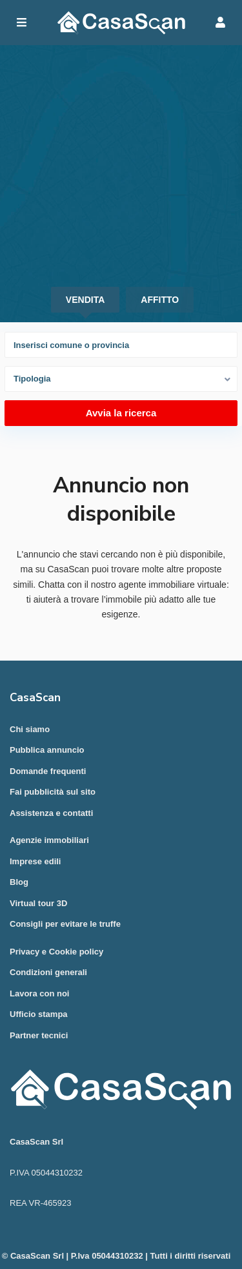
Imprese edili (35, 861)
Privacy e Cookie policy (56, 951)
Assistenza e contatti (51, 813)
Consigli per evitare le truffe (65, 924)
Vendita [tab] (85, 300)
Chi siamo (30, 729)
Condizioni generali (48, 972)
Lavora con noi (39, 993)
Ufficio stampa (39, 1014)
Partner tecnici (39, 1035)
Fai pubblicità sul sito (53, 792)
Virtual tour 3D (38, 903)
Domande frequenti (48, 771)
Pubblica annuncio (47, 750)
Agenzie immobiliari (49, 840)
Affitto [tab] (160, 300)
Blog (19, 882)
